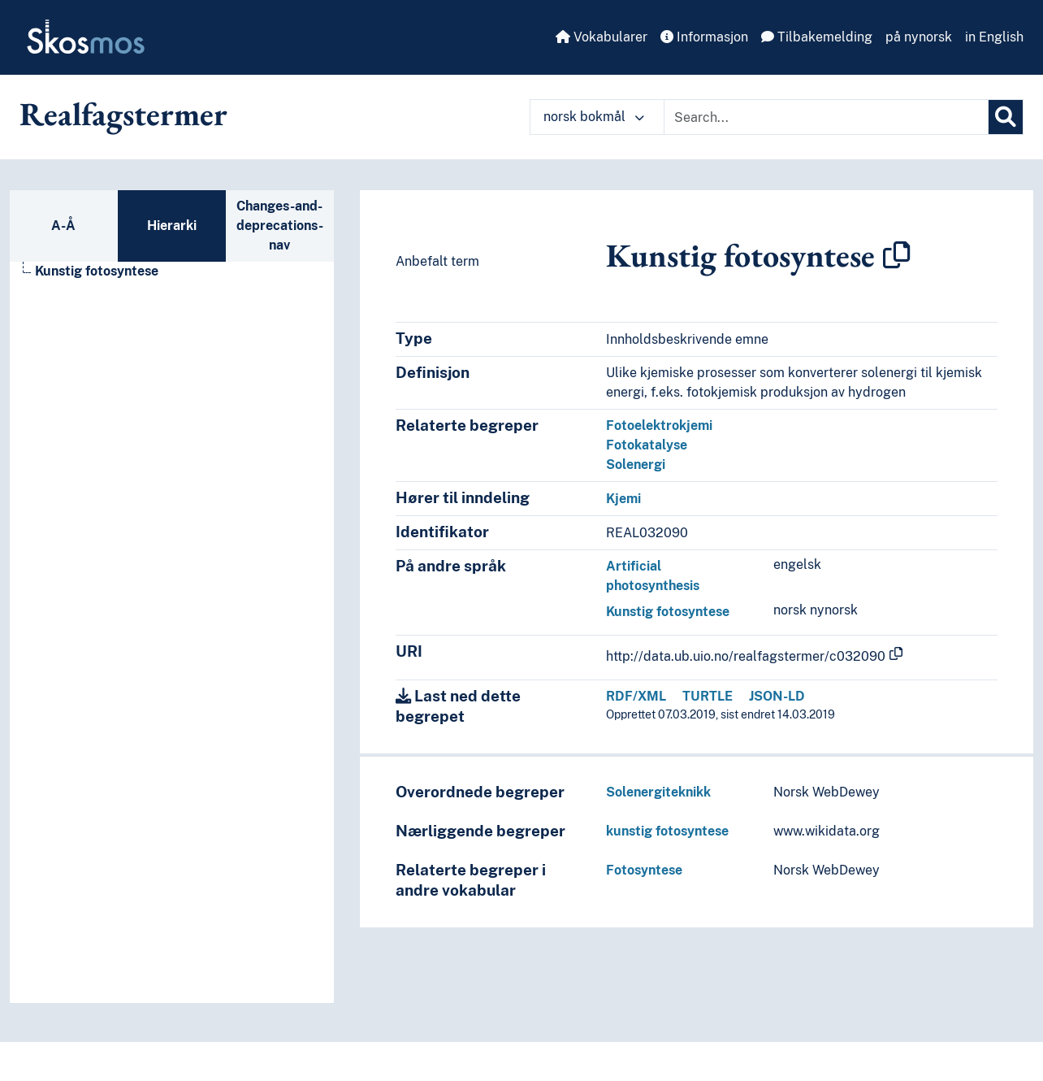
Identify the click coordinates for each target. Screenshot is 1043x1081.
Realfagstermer (123, 114)
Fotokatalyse (646, 445)
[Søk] (1006, 117)
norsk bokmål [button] (593, 116)
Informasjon (704, 37)
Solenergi (635, 464)
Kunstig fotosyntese (667, 611)
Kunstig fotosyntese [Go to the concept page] (96, 271)
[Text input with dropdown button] (826, 117)
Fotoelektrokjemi (659, 425)
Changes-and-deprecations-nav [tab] (279, 225)
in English (994, 37)
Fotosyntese (644, 870)
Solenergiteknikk (658, 792)
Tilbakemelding (816, 37)
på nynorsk (918, 37)
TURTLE (707, 696)
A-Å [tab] (63, 225)
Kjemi (623, 498)
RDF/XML (636, 696)
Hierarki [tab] (172, 225)
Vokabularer (601, 37)
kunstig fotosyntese (667, 831)
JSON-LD (777, 696)
